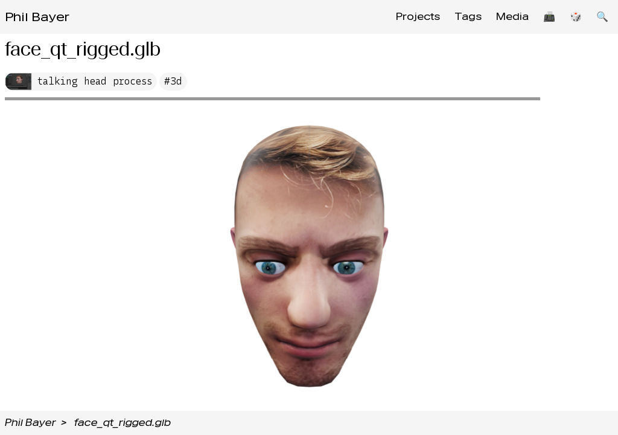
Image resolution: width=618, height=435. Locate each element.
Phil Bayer (37, 17)
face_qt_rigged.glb (122, 422)
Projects (418, 16)
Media (512, 16)
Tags (468, 16)
